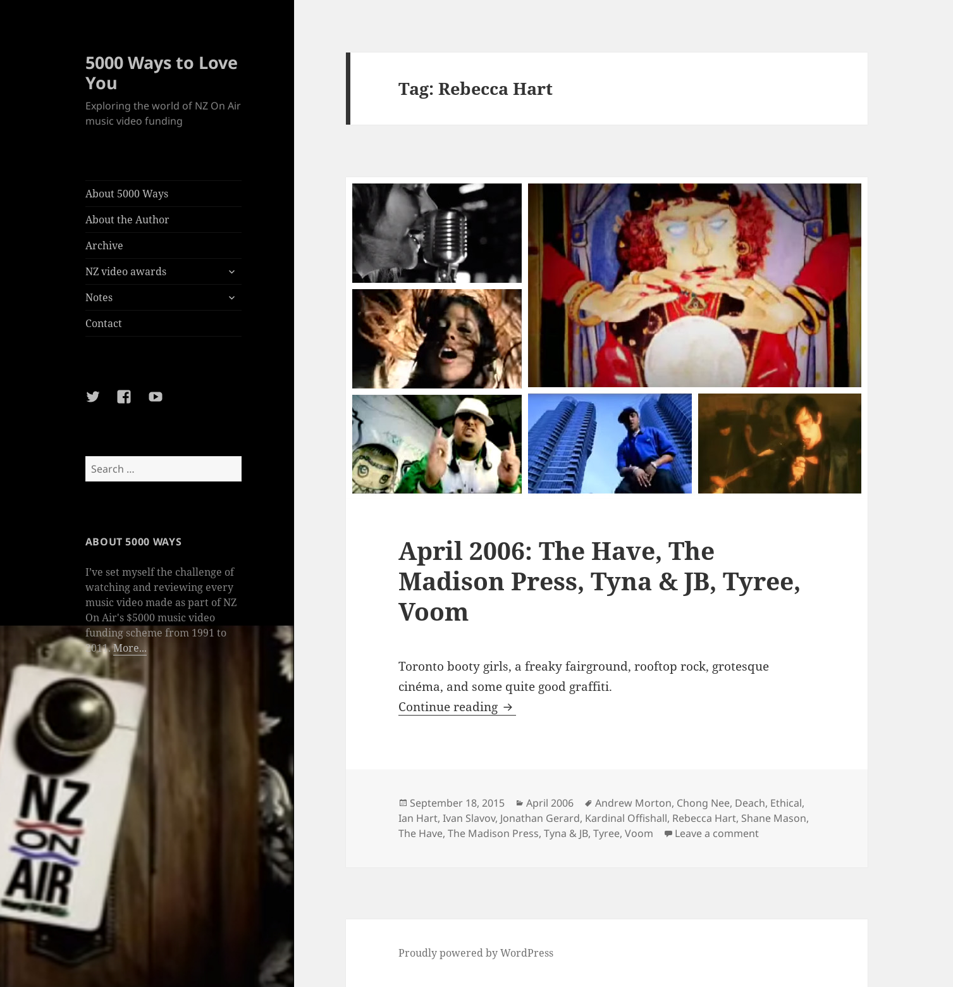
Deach (750, 803)
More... (130, 648)
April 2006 (550, 803)
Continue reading (457, 706)
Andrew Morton (633, 803)
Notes (99, 297)
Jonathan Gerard (540, 818)
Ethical (786, 803)
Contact (103, 323)
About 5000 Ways (126, 194)
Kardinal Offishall (626, 818)
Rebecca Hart (704, 818)
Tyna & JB (566, 833)
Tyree (606, 833)
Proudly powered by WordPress (475, 953)
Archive (104, 245)
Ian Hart (418, 818)
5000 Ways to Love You (161, 72)
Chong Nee (703, 803)
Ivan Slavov (469, 818)
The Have (420, 833)
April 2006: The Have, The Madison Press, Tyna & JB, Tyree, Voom (599, 580)
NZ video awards (125, 271)
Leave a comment (717, 833)
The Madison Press (493, 833)
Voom (639, 833)
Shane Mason (773, 818)
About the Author (127, 220)
